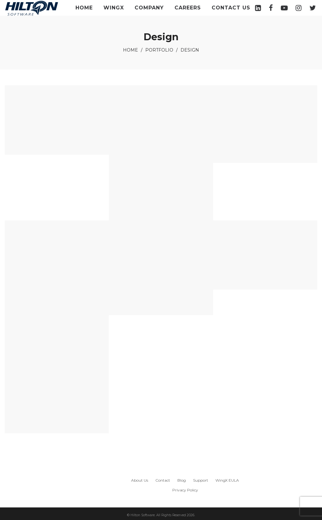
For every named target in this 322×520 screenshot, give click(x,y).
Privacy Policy (185, 490)
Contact (162, 480)
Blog (181, 480)
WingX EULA (227, 480)
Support (200, 480)
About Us (139, 480)
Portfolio (159, 50)
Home (130, 50)
